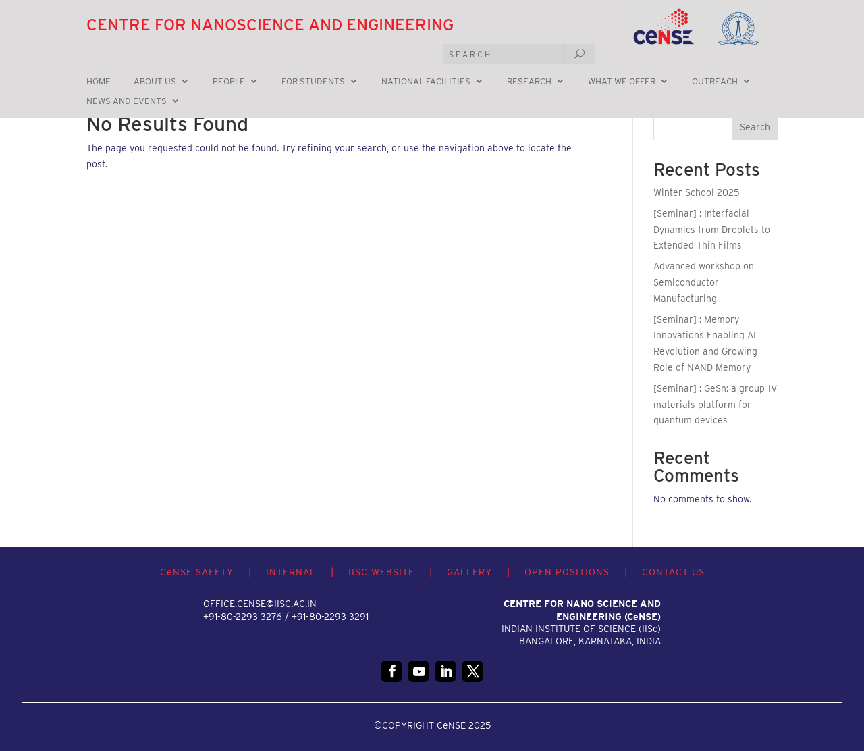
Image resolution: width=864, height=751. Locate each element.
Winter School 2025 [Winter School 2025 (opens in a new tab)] (696, 192)
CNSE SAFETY (197, 572)
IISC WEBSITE (381, 572)
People (229, 81)
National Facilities (425, 81)
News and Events (126, 101)
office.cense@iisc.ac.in (260, 603)
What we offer (621, 81)
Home (98, 81)
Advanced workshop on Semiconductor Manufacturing (703, 282)
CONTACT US (673, 572)
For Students (313, 81)
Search (755, 127)
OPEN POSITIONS (567, 572)
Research (529, 81)
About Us (155, 81)
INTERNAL (291, 572)
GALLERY (469, 572)
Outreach (715, 81)
